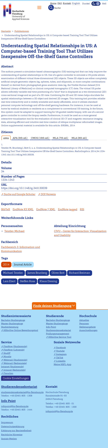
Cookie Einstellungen (16, 378)
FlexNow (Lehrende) (14, 349)
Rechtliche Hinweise (11, 434)
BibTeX (5, 209)
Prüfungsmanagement (57, 333)
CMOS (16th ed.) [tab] (40, 138)
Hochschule (88, 316)
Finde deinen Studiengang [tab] (54, 305)
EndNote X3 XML (23, 209)
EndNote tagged (67, 209)
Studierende (55, 316)
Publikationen (21, 31)
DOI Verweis (48, 194)
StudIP (7, 353)
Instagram (61, 354)
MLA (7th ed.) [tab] (60, 138)
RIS (82, 209)
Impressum (7, 422)
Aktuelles (84, 320)
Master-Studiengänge (12, 323)
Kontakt (67, 3)
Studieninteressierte (16, 316)
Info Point (51, 326)
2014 (6, 264)
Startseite (6, 31)
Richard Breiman (79, 273)
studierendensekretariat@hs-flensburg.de (22, 392)
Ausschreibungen (88, 330)
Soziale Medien (9, 438)
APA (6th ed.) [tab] (20, 138)
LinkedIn (61, 361)
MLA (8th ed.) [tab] (79, 138)
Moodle (7, 356)
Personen (84, 323)
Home (53, 3)
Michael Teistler (13, 273)
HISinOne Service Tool (59, 337)
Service (6, 342)
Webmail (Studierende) (15, 359)
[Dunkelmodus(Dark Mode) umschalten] (95, 4)
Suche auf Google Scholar (19, 194)
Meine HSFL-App (62, 364)
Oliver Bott (58, 273)
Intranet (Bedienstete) (15, 369)
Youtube (60, 350)
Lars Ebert (9, 281)
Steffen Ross (27, 281)
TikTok (59, 357)
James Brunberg (37, 273)
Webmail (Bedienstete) (15, 363)
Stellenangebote (87, 326)
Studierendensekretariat (58, 330)
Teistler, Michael (14, 231)
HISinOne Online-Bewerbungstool (21, 330)
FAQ (60, 3)
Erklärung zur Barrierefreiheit (16, 430)
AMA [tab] (6, 138)
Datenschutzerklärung (12, 426)
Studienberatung (9, 326)
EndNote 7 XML (45, 209)
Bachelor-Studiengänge (13, 320)
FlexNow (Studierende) (15, 346)
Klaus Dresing (48, 281)
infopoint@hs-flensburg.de (14, 406)
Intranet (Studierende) (12, 366)
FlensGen (8, 373)
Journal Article (23, 264)
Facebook (61, 347)
